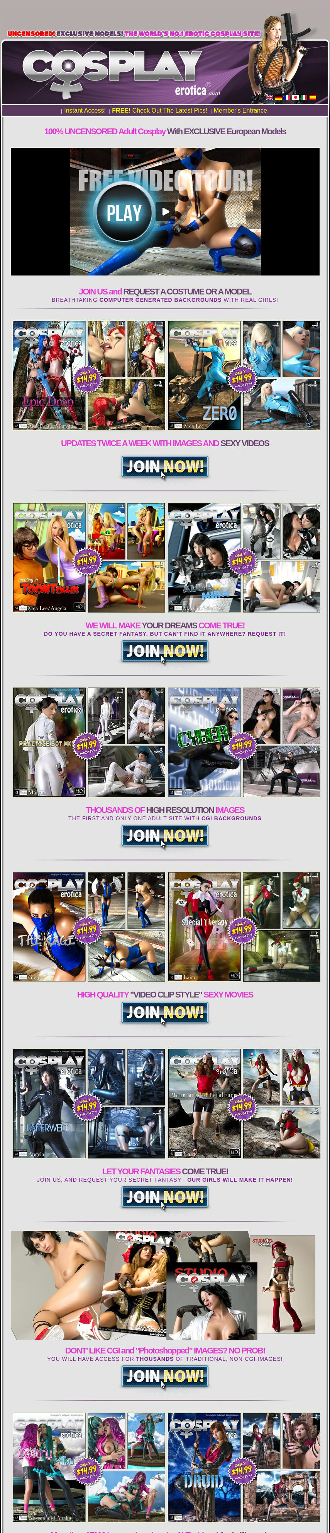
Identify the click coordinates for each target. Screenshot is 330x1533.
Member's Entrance (240, 110)
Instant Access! (85, 110)
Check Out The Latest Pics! (159, 110)
